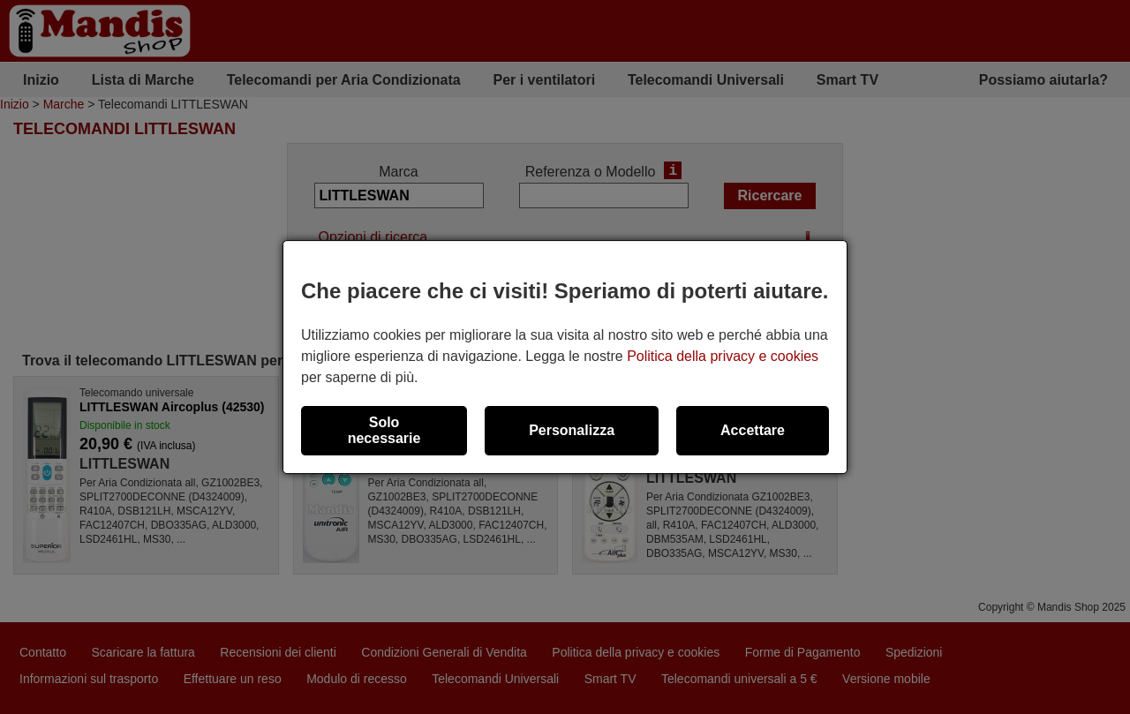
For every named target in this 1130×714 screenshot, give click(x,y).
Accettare (752, 430)
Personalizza (571, 430)
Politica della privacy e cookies (722, 356)
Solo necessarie (384, 430)
